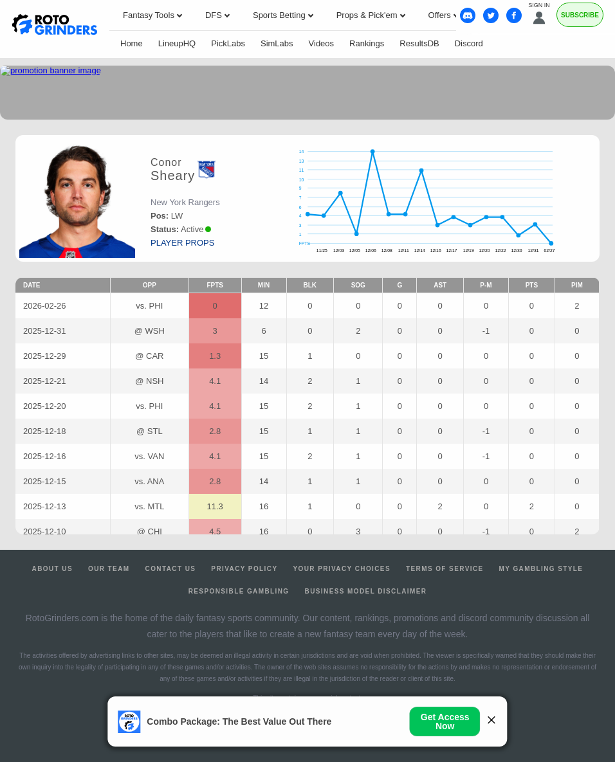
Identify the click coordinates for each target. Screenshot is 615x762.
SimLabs (277, 43)
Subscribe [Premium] (580, 15)
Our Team (109, 568)
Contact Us (170, 568)
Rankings (366, 43)
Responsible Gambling (238, 591)
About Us (52, 568)
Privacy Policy (244, 568)
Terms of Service (445, 568)
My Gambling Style (541, 568)
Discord (469, 43)
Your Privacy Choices (341, 568)
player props (182, 243)
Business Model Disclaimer (366, 591)
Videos (322, 43)
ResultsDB (419, 43)
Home (131, 43)
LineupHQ (177, 43)
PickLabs (228, 43)
